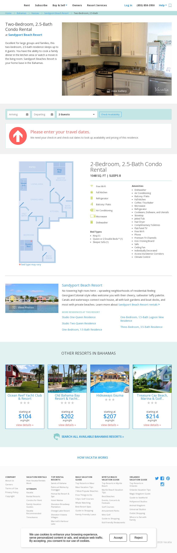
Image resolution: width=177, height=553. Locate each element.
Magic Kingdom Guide (140, 493)
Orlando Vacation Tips (140, 489)
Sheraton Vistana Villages (59, 516)
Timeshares (32, 517)
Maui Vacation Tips (84, 487)
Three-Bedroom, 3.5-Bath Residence (141, 327)
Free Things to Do (83, 495)
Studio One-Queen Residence (79, 317)
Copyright (10, 496)
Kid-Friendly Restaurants (113, 522)
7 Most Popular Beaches (86, 491)
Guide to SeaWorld (138, 497)
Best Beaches (108, 496)
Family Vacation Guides (33, 505)
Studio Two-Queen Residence (79, 323)
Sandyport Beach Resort (25, 35)
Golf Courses (108, 506)
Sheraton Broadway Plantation (60, 505)
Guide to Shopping (84, 510)
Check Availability (110, 114)
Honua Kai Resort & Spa (60, 495)
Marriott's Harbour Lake (59, 522)
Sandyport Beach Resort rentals (139, 304)
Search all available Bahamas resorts (93, 437)
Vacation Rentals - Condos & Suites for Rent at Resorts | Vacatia (12, 4)
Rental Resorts (33, 496)
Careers (9, 484)
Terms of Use (11, 488)
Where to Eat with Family (138, 518)
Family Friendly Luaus (85, 514)
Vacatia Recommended (33, 512)
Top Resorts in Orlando (136, 484)
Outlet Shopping (137, 513)
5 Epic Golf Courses (84, 498)
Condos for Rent (34, 500)
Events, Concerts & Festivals (111, 501)
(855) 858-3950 (146, 5)
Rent (27, 5)
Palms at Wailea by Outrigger (59, 488)
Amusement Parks (110, 510)
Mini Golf (106, 514)
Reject (138, 537)
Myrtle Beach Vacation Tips (112, 491)
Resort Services (97, 5)
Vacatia (29, 492)
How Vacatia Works (92, 458)
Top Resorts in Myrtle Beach (112, 484)
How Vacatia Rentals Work (35, 482)
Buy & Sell (60, 5)
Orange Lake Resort (60, 510)
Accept (118, 537)
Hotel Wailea (57, 500)
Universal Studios (138, 509)
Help (163, 5)
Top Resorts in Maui (84, 483)
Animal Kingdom (137, 505)
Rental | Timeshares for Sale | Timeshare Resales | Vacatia (163, 537)
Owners (77, 5)
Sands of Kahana (58, 483)
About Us (9, 480)
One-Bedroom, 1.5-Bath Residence (82, 329)
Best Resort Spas (83, 506)
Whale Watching (82, 502)
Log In (128, 5)
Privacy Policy (11, 492)
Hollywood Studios (138, 501)
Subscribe (41, 5)
